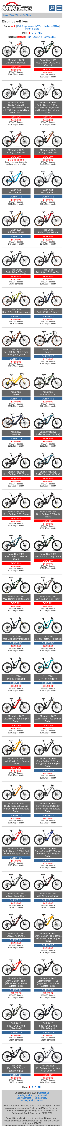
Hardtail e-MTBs (51, 26)
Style (12, 15)
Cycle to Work (41, 1095)
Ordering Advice (24, 1095)
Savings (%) (50, 37)
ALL (40, 33)
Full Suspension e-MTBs (29, 26)
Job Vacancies (24, 1098)
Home (5, 15)
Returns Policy (40, 1098)
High (28, 37)
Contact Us (43, 1093)
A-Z (40, 37)
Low (35, 37)
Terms (40, 1100)
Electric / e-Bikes (23, 15)
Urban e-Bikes (32, 28)
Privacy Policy (28, 1100)
